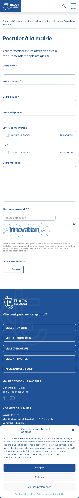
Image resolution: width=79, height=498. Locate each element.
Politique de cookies (25, 494)
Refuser (39, 477)
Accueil (6, 21)
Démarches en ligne (22, 21)
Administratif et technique (48, 21)
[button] (73, 431)
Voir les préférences (39, 486)
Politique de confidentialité (50, 494)
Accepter (39, 467)
